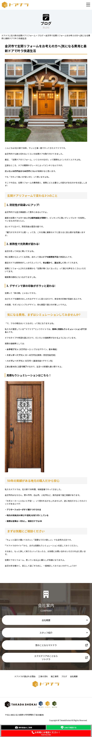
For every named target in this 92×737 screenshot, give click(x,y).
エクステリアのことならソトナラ (46, 657)
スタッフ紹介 (46, 632)
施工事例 (54, 676)
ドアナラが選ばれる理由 (24, 676)
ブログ (64, 676)
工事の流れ (43, 676)
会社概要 (46, 620)
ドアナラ (29, 329)
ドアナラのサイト (14, 545)
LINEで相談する (68, 727)
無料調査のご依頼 (23, 727)
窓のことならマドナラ (46, 645)
